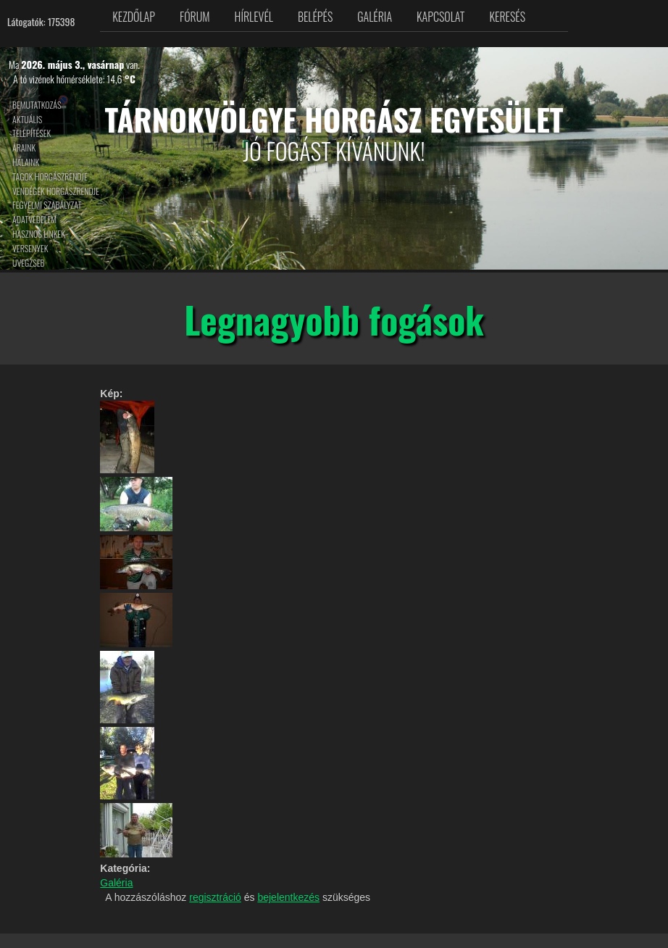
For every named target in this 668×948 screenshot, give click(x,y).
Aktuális (27, 119)
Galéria (374, 16)
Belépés (315, 16)
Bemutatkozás (37, 105)
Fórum (195, 16)
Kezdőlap (133, 16)
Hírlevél (254, 16)
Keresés (507, 16)
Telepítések (31, 133)
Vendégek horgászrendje (55, 191)
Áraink (24, 147)
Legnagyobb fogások (334, 319)
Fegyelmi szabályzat (46, 205)
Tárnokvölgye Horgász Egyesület (334, 118)
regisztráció (215, 897)
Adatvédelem (34, 219)
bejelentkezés (288, 897)
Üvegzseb (28, 263)
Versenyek (30, 248)
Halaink (25, 162)
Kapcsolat (440, 16)
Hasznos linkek (38, 234)
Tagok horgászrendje (50, 176)
